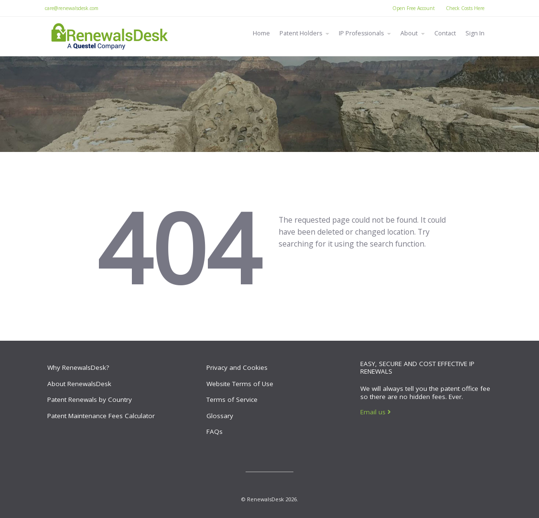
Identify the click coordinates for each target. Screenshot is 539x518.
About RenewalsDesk (79, 383)
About (409, 33)
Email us (375, 412)
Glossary (219, 415)
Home (261, 33)
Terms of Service (232, 399)
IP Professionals (361, 33)
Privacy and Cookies (237, 367)
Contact (445, 33)
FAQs (214, 431)
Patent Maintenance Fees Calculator (101, 415)
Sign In (475, 33)
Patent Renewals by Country (89, 399)
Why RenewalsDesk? (78, 367)
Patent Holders (301, 33)
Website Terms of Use (239, 383)
